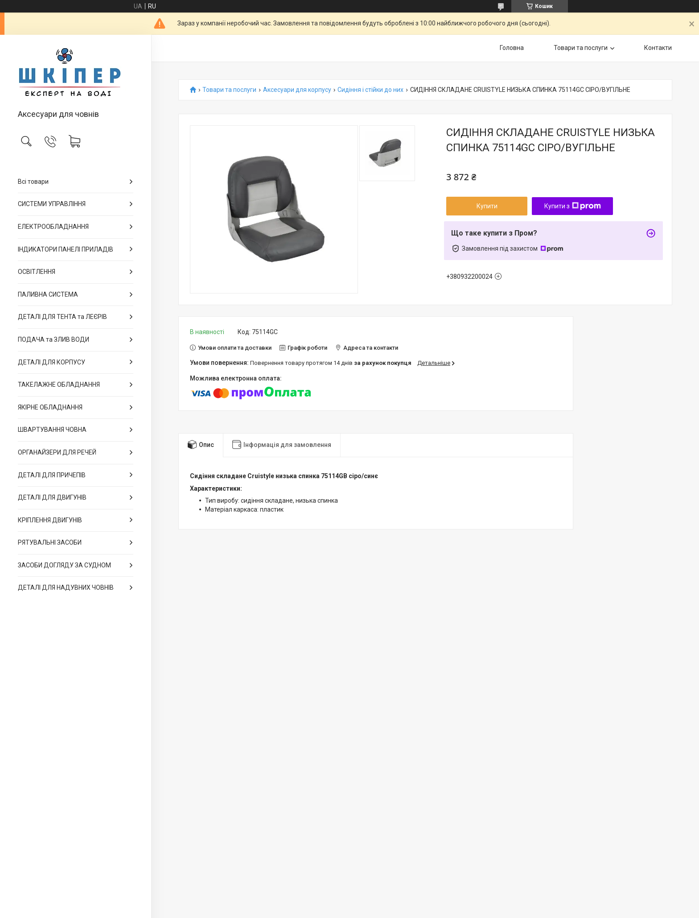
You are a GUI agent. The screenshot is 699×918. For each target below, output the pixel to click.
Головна (512, 47)
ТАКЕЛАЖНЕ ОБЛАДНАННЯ (59, 384)
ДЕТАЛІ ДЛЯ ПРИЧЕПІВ (52, 475)
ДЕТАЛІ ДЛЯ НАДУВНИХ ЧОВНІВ (66, 587)
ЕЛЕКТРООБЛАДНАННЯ (53, 226)
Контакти (658, 47)
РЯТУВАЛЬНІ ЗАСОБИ (50, 542)
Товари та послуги (581, 47)
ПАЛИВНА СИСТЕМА (48, 294)
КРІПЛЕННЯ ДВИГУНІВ (50, 520)
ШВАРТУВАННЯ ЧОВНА (52, 429)
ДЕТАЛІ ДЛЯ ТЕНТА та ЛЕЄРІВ (62, 316)
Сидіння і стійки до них (370, 90)
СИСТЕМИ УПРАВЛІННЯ (52, 203)
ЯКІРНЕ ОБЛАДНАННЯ (50, 407)
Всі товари (33, 181)
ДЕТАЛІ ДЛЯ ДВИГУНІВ (52, 497)
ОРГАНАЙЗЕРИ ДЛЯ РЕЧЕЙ (57, 452)
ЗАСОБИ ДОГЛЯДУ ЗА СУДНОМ (64, 565)
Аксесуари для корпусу (297, 90)
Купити (487, 206)
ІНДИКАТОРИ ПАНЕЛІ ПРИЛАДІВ (65, 249)
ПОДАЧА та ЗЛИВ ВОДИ (53, 339)
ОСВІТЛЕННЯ (36, 271)
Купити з (572, 206)
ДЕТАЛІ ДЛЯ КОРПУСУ (51, 362)
